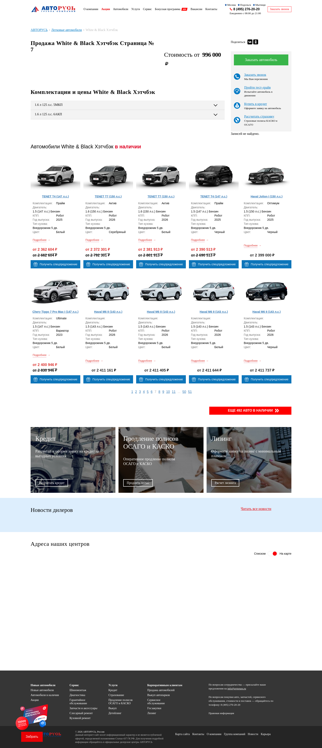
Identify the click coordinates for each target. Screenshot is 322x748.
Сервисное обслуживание (156, 701)
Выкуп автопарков (158, 695)
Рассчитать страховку (259, 116)
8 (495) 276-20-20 (246, 9)
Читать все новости (256, 509)
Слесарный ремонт (81, 713)
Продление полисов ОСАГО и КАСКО (120, 701)
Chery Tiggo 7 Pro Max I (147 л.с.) (55, 311)
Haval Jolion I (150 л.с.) (266, 196)
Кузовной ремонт (80, 718)
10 (168, 392)
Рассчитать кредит (51, 483)
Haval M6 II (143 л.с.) (108, 311)
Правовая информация (221, 713)
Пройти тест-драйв (257, 87)
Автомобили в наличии (45, 695)
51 (190, 392)
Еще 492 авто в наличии (250, 410)
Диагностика (77, 695)
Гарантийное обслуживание (78, 701)
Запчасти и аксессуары (83, 708)
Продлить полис (138, 483)
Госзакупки (154, 708)
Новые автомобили (42, 690)
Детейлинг (114, 713)
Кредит (112, 690)
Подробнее (39, 239)
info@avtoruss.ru (237, 688)
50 (184, 392)
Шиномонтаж (77, 690)
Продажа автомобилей (161, 690)
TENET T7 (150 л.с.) (108, 196)
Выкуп (112, 708)
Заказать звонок (255, 74)
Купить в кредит (255, 104)
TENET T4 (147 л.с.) (55, 196)
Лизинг (151, 713)
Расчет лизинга (225, 483)
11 (174, 392)
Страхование (116, 695)
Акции (35, 700)
